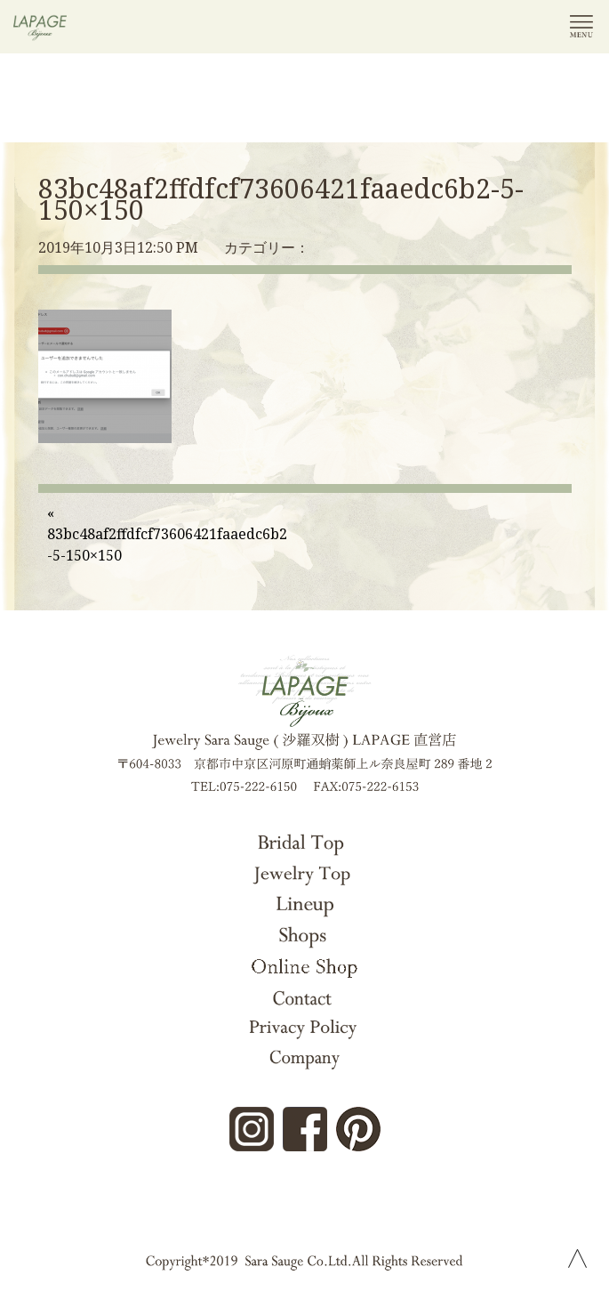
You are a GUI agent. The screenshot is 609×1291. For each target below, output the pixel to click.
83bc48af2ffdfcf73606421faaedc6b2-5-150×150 (281, 199)
